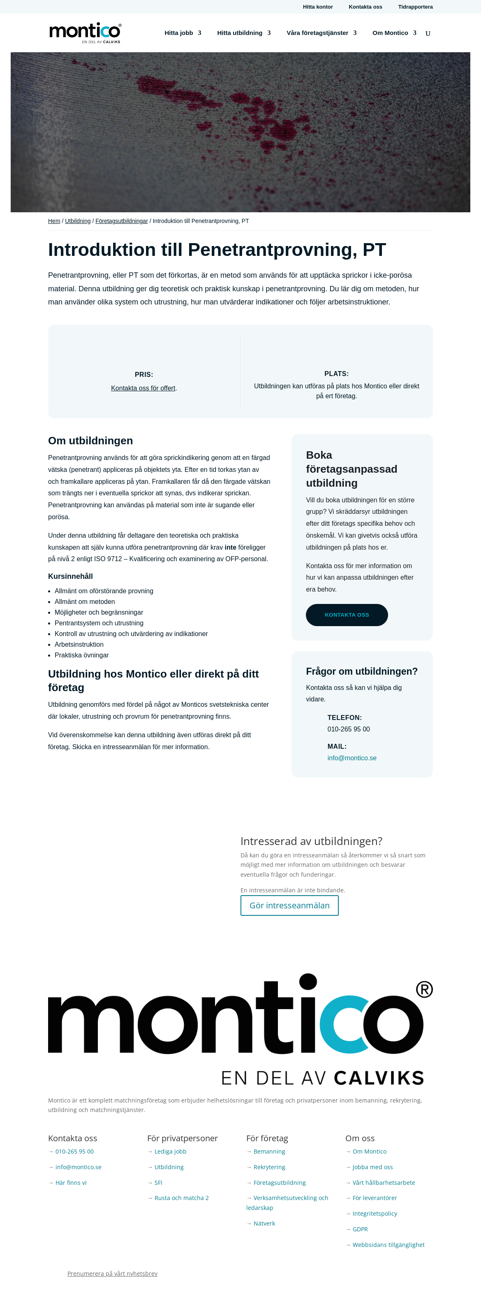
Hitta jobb (178, 33)
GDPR (360, 1229)
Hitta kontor (318, 7)
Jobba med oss (373, 1167)
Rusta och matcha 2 (182, 1198)
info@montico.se (352, 758)
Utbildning (77, 221)
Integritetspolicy (375, 1213)
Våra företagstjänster (317, 33)
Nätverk (264, 1223)
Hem (54, 221)
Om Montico (390, 33)
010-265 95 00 (75, 1151)
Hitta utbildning (240, 33)
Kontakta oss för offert (143, 388)
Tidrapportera (415, 7)
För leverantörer (375, 1198)
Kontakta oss (365, 7)
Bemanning (269, 1151)
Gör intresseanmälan (290, 905)
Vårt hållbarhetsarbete (384, 1182)
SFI (158, 1182)
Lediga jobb (171, 1151)
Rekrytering (269, 1167)
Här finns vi (71, 1182)
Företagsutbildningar (121, 221)
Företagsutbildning (280, 1182)
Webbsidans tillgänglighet (389, 1245)
